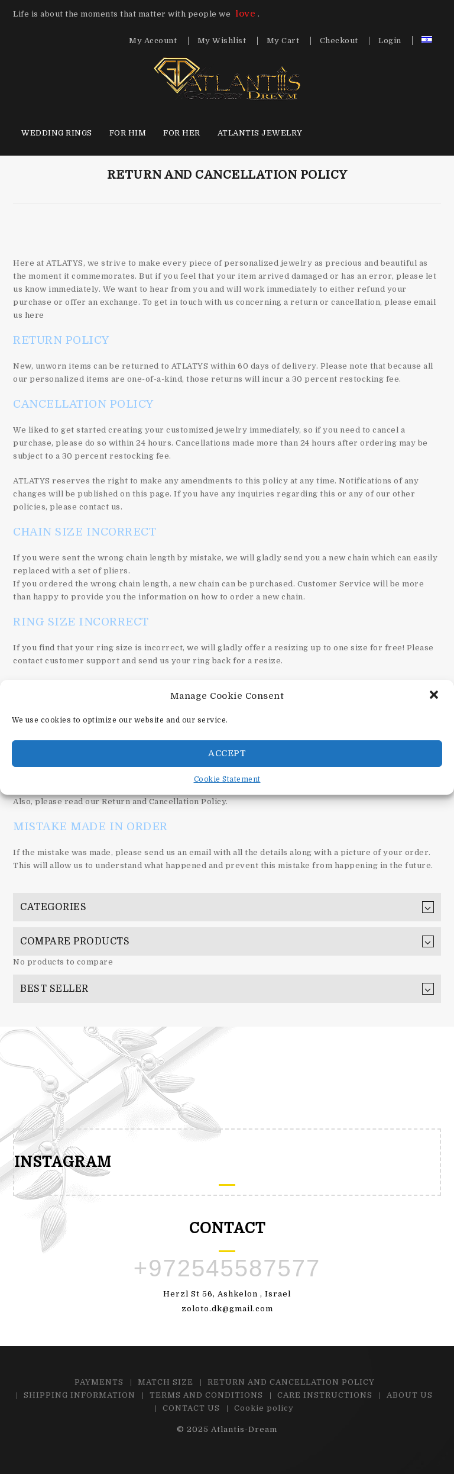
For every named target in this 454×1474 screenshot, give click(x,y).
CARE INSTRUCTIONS (324, 1395)
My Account (153, 41)
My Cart (283, 41)
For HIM (128, 132)
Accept (227, 753)
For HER (181, 132)
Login (389, 41)
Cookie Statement (227, 779)
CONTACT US (191, 1408)
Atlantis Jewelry (260, 132)
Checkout (339, 41)
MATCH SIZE (165, 1382)
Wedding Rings (56, 132)
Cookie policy (264, 1408)
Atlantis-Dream (244, 1429)
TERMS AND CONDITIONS (206, 1395)
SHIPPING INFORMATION (79, 1395)
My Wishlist (222, 41)
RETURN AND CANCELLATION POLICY (291, 1382)
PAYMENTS (99, 1382)
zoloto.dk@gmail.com (227, 1308)
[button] (435, 696)
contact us (100, 506)
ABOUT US (410, 1395)
